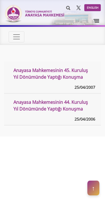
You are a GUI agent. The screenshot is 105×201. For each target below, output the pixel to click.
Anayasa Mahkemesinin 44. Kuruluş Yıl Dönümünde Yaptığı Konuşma (50, 105)
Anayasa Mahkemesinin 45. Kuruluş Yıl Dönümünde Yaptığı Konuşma (50, 73)
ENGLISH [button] (92, 7)
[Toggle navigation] (96, 21)
